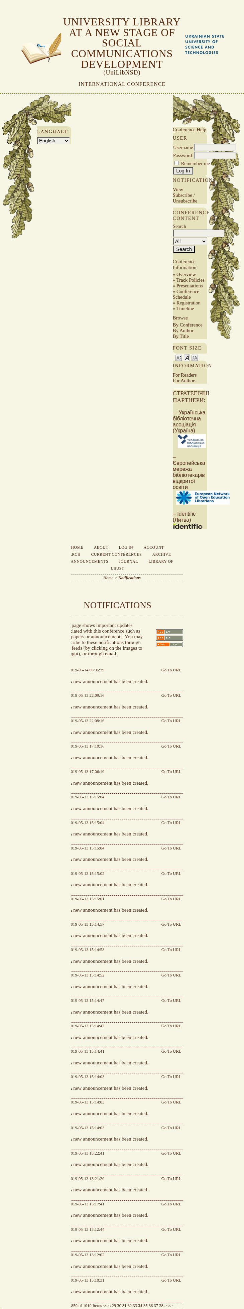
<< (105, 1305)
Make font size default (187, 357)
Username (183, 147)
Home (77, 547)
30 (119, 1305)
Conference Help (189, 129)
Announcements (89, 561)
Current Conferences (116, 554)
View (178, 189)
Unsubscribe (185, 201)
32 (130, 1305)
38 (161, 1305)
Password (182, 155)
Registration (188, 302)
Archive (161, 554)
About (101, 547)
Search (72, 554)
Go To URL (171, 670)
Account (154, 547)
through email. (102, 653)
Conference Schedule (186, 294)
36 (151, 1305)
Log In (126, 547)
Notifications (129, 577)
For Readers (185, 375)
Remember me (195, 163)
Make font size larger (195, 357)
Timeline (185, 308)
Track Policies (190, 280)
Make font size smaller (178, 357)
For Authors (185, 380)
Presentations (189, 285)
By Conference (188, 325)
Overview (186, 274)
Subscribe (182, 195)
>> (170, 1305)
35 (145, 1305)
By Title (181, 336)
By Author (183, 330)
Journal (128, 561)
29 (114, 1305)
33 (135, 1305)
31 (124, 1305)
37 (156, 1305)
